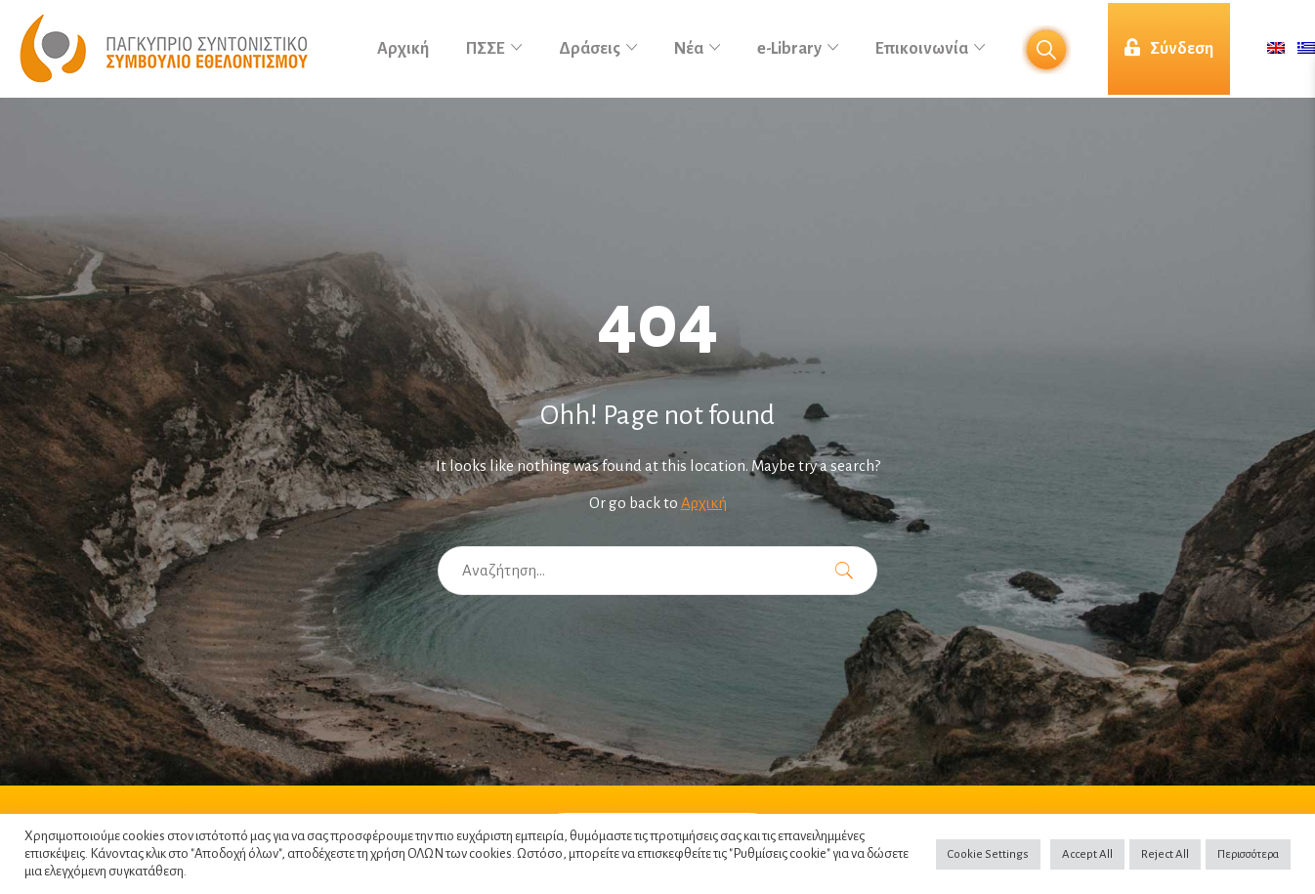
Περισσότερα (1248, 854)
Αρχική (704, 502)
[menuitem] (1276, 49)
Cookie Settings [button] (988, 854)
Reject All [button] (1165, 854)
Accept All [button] (1087, 854)
